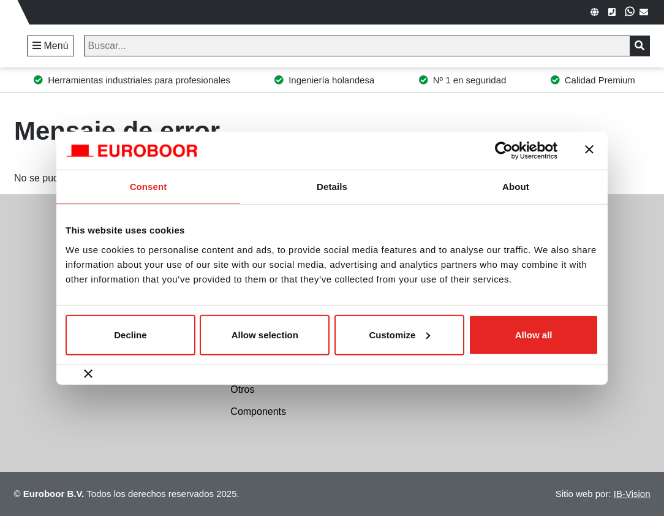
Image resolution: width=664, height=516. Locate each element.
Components (258, 411)
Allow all (534, 334)
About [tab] (515, 186)
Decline (130, 334)
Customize (400, 334)
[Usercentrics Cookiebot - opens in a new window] (503, 151)
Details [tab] (332, 186)
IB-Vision (632, 493)
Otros (242, 389)
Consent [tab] (148, 186)
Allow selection (265, 334)
